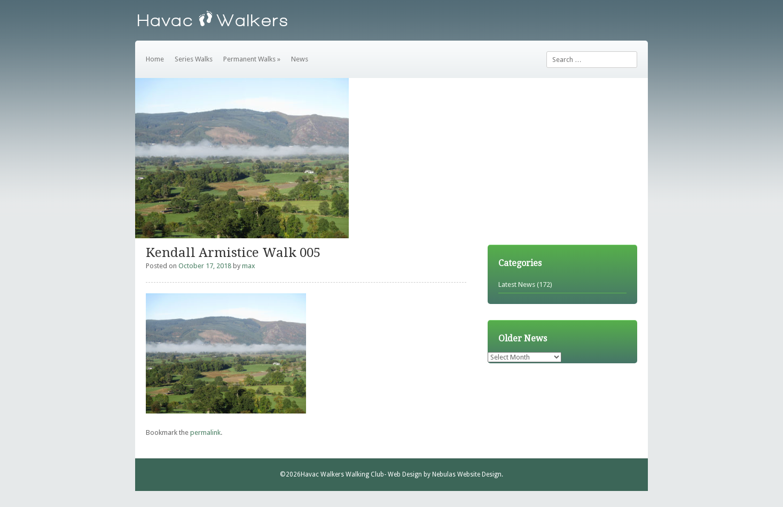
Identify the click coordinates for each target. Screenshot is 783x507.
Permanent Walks (251, 59)
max (248, 266)
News (299, 59)
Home (155, 59)
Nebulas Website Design (467, 474)
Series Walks (194, 59)
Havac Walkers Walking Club (342, 474)
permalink (205, 432)
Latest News (516, 284)
